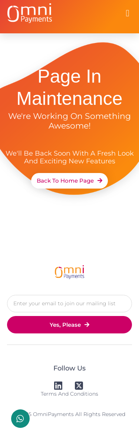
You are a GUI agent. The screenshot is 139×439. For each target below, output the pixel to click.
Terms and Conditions (69, 393)
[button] (127, 13)
